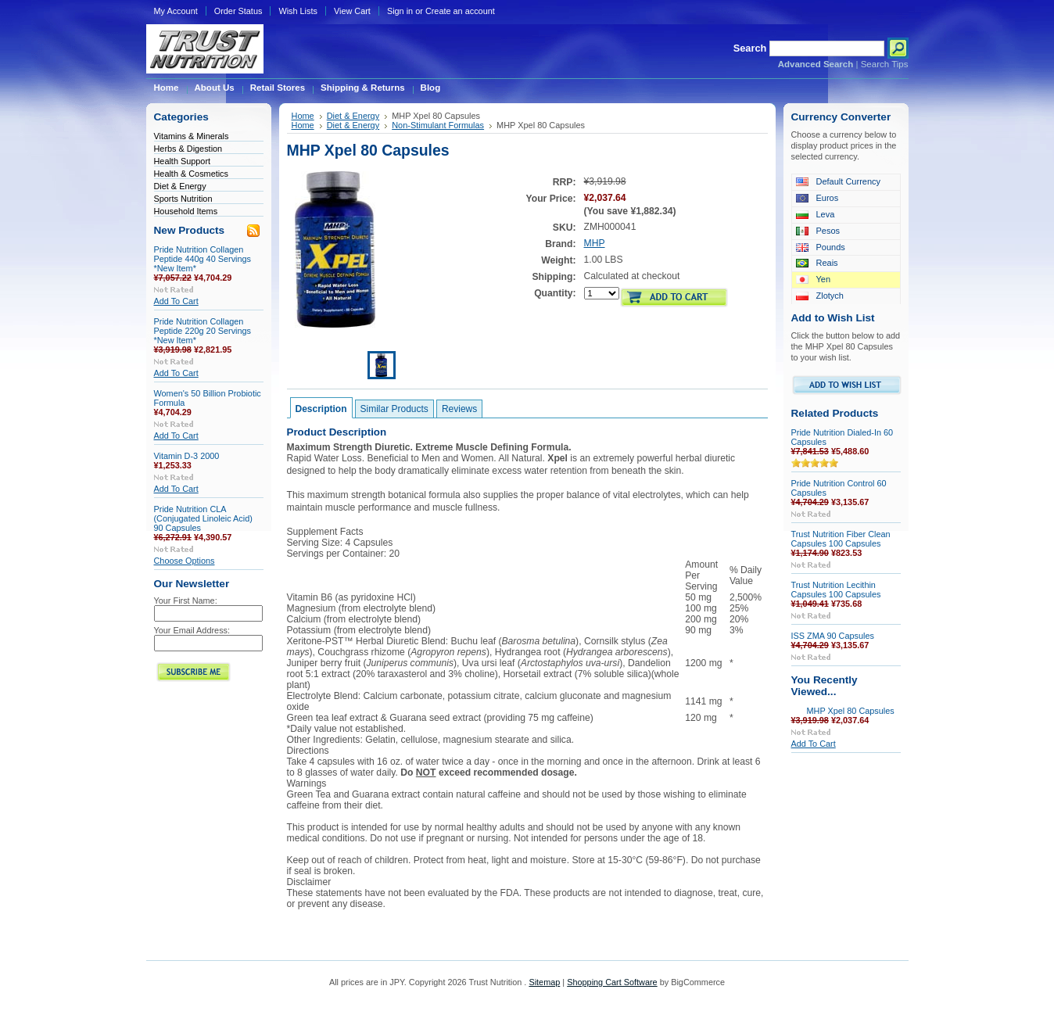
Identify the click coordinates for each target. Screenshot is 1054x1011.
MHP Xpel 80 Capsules (850, 710)
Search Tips (885, 64)
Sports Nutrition (183, 198)
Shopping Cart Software (612, 982)
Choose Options (184, 560)
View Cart (352, 11)
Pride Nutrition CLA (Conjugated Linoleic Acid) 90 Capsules (203, 518)
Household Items (186, 211)
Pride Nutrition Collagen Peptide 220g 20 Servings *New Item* (203, 331)
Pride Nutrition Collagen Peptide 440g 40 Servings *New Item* (203, 259)
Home (303, 115)
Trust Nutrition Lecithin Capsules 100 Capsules (836, 589)
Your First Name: (185, 600)
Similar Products (394, 408)
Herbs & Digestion (188, 148)
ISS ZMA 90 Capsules (832, 635)
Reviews (459, 408)
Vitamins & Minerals (191, 136)
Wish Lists (297, 11)
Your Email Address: (192, 630)
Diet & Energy (180, 186)
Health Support (182, 161)
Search (750, 48)
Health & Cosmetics (191, 173)
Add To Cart (176, 301)
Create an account (460, 11)
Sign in (400, 11)
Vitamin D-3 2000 (187, 456)
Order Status (238, 11)
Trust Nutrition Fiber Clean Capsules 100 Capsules (841, 538)
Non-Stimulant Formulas (438, 125)
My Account (176, 11)
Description (321, 408)
